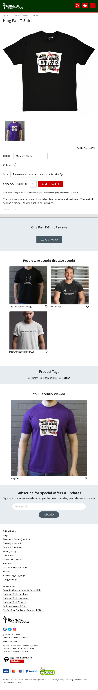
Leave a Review (49, 239)
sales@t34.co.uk (10, 641)
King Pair (35, 15)
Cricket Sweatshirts (20, 15)
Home (5, 15)
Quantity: (22, 184)
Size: (6, 174)
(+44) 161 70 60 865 (11, 634)
